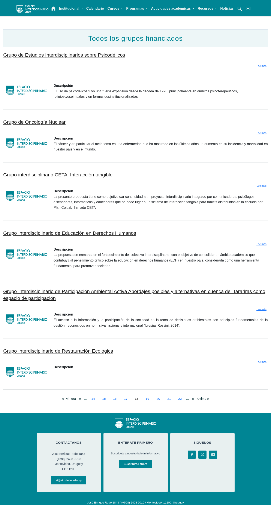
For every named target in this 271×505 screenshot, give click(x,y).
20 (158, 398)
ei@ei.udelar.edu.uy (69, 480)
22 (180, 398)
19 (147, 398)
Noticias (227, 8)
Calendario (95, 8)
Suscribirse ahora (135, 464)
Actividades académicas (171, 8)
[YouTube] (213, 455)
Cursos (114, 8)
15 (104, 398)
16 (115, 398)
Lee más (261, 66)
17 (126, 398)
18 (136, 398)
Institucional (69, 8)
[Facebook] (192, 455)
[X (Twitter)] (202, 455)
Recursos (206, 8)
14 (93, 398)
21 (169, 398)
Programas (135, 8)
